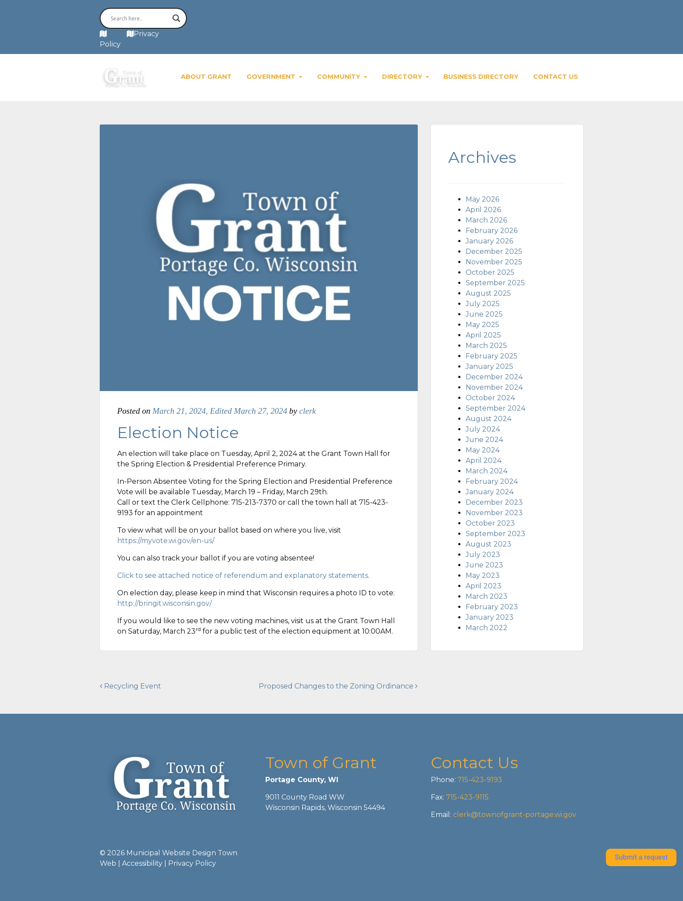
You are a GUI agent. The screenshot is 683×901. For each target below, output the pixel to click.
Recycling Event (130, 686)
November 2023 (494, 513)
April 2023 (483, 586)
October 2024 (490, 398)
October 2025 (490, 272)
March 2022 (486, 628)
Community (339, 77)
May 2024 (483, 450)
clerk (307, 410)
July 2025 (483, 304)
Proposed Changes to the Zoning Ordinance (338, 686)
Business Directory (480, 77)
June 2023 (484, 565)
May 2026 (482, 199)
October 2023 (490, 523)
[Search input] (139, 18)
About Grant (206, 77)
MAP (116, 34)
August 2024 (488, 419)
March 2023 (486, 596)
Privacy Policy (192, 863)
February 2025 (491, 356)
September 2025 (495, 283)
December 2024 (494, 377)
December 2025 (494, 251)
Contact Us (555, 77)
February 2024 (492, 481)
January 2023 (490, 617)
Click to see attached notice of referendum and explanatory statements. (243, 575)
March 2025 (486, 345)
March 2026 (486, 220)
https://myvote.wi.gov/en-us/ (165, 541)
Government (272, 77)
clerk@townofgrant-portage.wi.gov (513, 814)
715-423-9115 (467, 797)
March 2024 (486, 471)
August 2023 (488, 544)
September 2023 (495, 534)
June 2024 (484, 439)
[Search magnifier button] (176, 18)
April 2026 (483, 210)
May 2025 (482, 325)
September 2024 (495, 408)
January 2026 (489, 241)
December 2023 (494, 502)
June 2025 (484, 314)
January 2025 (489, 366)
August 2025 (488, 293)
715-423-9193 (479, 780)
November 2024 (494, 387)
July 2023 (483, 554)
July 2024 (483, 429)
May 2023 (483, 575)
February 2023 (492, 607)
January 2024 (490, 492)
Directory (403, 77)
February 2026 (491, 230)
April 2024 (483, 460)
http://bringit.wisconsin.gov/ (164, 603)
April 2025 (483, 335)
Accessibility (142, 863)
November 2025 (494, 262)
